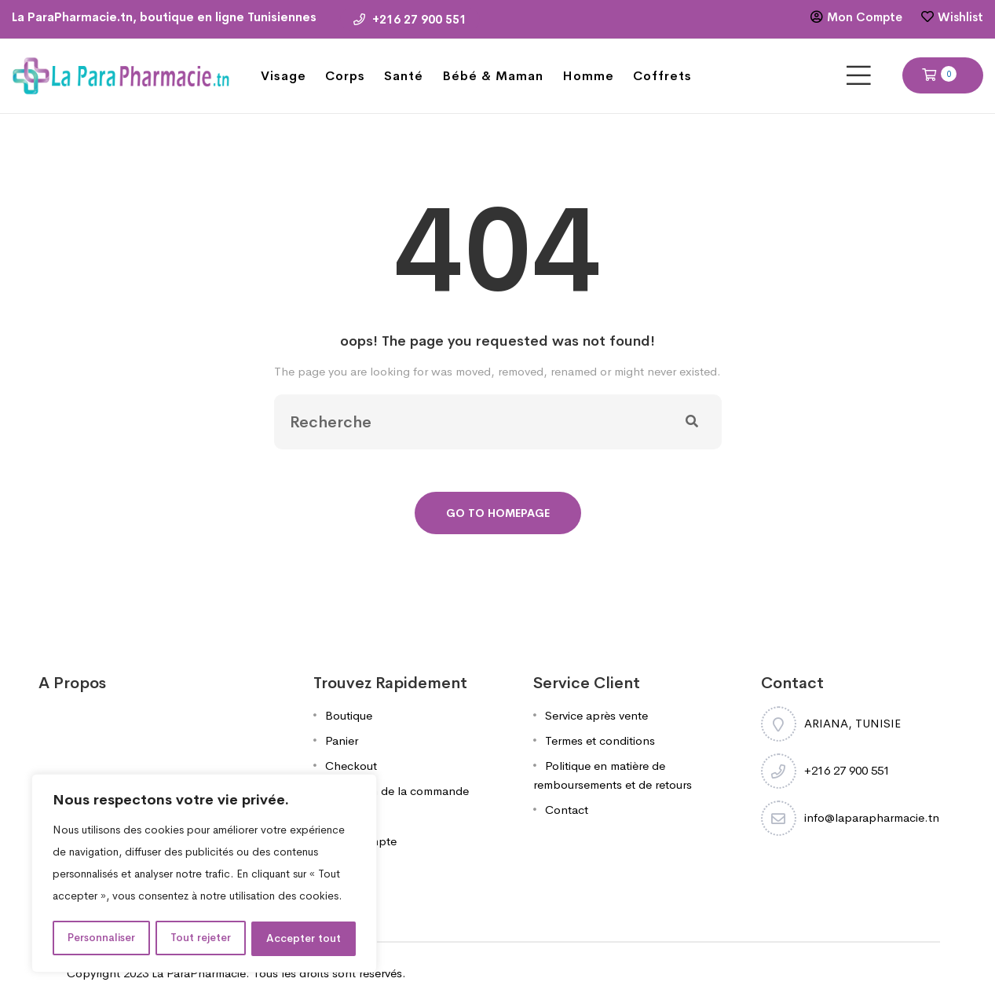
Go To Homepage (498, 513)
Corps (345, 76)
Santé (403, 76)
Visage (283, 76)
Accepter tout (304, 939)
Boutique (348, 715)
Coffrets (662, 76)
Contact (566, 809)
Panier (341, 740)
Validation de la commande (397, 790)
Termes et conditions (600, 740)
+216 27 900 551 (409, 19)
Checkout (351, 765)
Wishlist (960, 16)
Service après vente (596, 715)
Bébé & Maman (492, 76)
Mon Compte (864, 16)
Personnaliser (101, 939)
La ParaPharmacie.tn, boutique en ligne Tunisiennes (164, 16)
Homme (588, 76)
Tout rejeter (202, 939)
